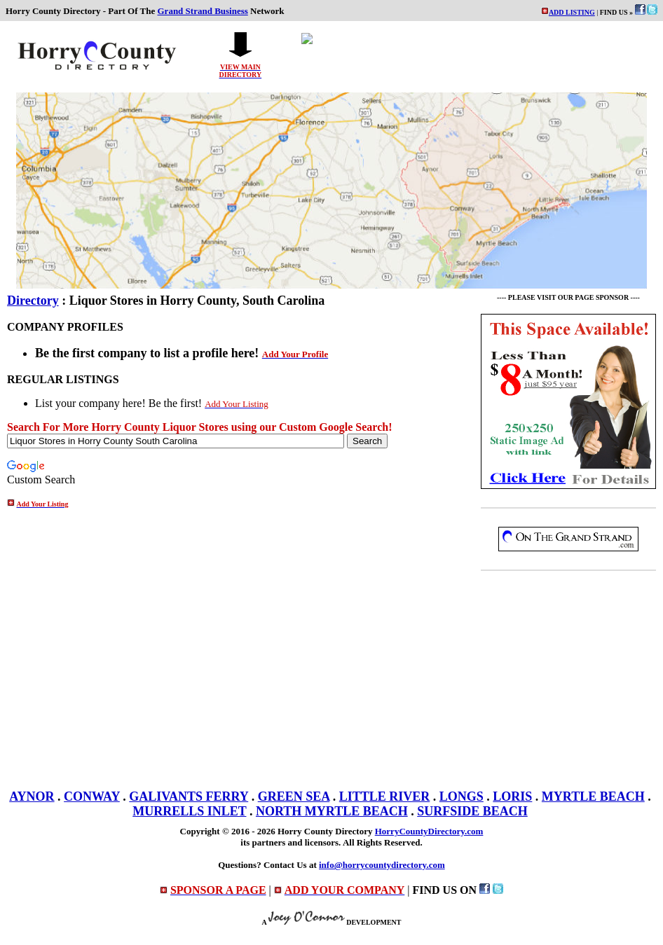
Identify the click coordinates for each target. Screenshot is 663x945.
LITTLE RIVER (384, 796)
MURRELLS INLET (189, 811)
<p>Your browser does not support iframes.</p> (471, 55)
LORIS (512, 796)
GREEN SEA (294, 796)
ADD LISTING (572, 12)
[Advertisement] (568, 676)
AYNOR (31, 796)
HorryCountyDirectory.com (429, 831)
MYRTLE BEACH (593, 796)
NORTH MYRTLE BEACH (332, 811)
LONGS (461, 796)
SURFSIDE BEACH (472, 811)
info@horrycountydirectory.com (382, 865)
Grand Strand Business (203, 11)
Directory (33, 301)
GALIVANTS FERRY (188, 796)
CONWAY (92, 796)
